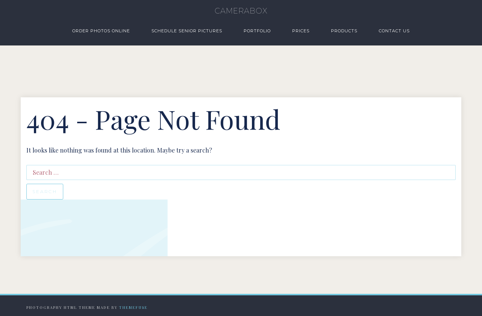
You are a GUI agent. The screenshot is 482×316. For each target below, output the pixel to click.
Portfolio (257, 30)
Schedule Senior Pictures (186, 30)
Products (344, 30)
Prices (301, 30)
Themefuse (133, 307)
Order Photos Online (101, 30)
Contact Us (394, 30)
